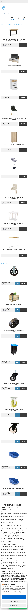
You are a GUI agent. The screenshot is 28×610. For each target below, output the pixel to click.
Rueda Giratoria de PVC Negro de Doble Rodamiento (14, 436)
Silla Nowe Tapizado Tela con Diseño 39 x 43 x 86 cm (14, 119)
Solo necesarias (14, 601)
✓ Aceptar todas (14, 597)
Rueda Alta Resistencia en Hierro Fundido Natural (14, 331)
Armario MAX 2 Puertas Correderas (14, 144)
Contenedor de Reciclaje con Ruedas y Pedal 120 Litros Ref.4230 (14, 357)
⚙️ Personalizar (14, 605)
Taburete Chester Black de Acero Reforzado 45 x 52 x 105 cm (14, 171)
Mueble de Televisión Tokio (14, 65)
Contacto (12, 18)
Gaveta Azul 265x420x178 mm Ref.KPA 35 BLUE (14, 462)
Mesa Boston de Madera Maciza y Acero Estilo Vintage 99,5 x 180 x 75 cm (14, 40)
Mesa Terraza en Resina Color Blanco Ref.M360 (14, 224)
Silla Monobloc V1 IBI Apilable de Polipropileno (14, 198)
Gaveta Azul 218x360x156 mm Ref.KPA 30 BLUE (14, 488)
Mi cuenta (18, 18)
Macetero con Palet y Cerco (14, 304)
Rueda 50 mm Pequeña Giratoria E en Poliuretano (14, 384)
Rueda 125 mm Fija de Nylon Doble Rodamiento (14, 410)
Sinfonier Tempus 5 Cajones (14, 92)
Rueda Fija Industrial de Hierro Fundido (14, 278)
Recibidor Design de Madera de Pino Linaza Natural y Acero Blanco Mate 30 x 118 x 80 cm (14, 250)
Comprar (23, 44)
